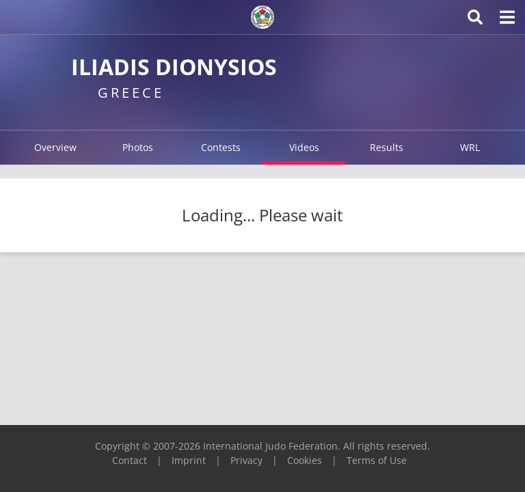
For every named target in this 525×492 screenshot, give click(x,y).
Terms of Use (377, 460)
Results (386, 147)
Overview (55, 147)
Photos (137, 147)
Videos (304, 147)
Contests (221, 147)
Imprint (189, 460)
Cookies (304, 460)
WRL (470, 147)
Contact (129, 460)
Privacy (246, 460)
